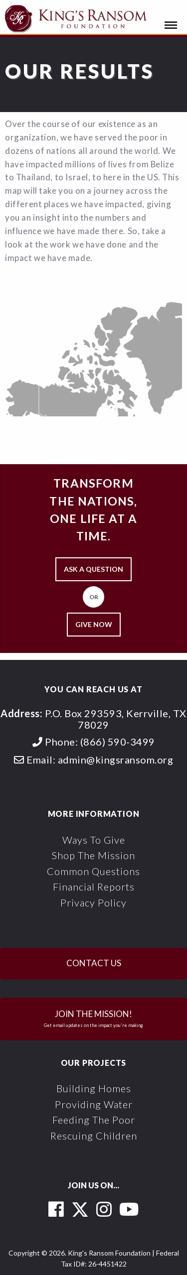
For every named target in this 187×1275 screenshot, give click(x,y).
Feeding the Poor (93, 1120)
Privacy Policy (93, 902)
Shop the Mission (93, 855)
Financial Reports (94, 886)
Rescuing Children (93, 1136)
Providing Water (94, 1104)
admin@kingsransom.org (116, 759)
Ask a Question (93, 569)
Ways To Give (93, 840)
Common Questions (93, 871)
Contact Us (93, 963)
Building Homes (93, 1088)
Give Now (93, 624)
